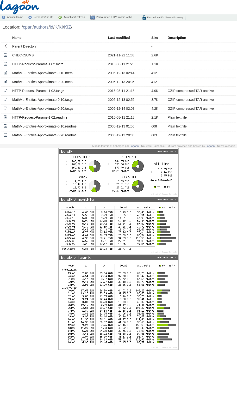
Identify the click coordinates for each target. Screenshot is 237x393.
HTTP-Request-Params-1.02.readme (40, 117)
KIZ (67, 27)
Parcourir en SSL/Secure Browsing (165, 17)
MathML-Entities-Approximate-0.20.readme (44, 135)
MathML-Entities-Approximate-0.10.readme (44, 126)
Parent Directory (24, 46)
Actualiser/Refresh (74, 17)
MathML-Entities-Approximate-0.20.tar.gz (42, 108)
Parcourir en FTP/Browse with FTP (115, 17)
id (51, 27)
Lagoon (134, 146)
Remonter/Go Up (43, 17)
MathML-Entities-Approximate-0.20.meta (42, 82)
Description (177, 38)
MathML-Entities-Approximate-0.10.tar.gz (42, 100)
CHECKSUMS (23, 55)
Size (154, 38)
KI (61, 27)
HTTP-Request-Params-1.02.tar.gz (38, 91)
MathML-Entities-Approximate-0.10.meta (42, 73)
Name (16, 38)
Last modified (119, 38)
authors (41, 27)
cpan (27, 27)
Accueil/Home (15, 17)
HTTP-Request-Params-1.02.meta (37, 64)
